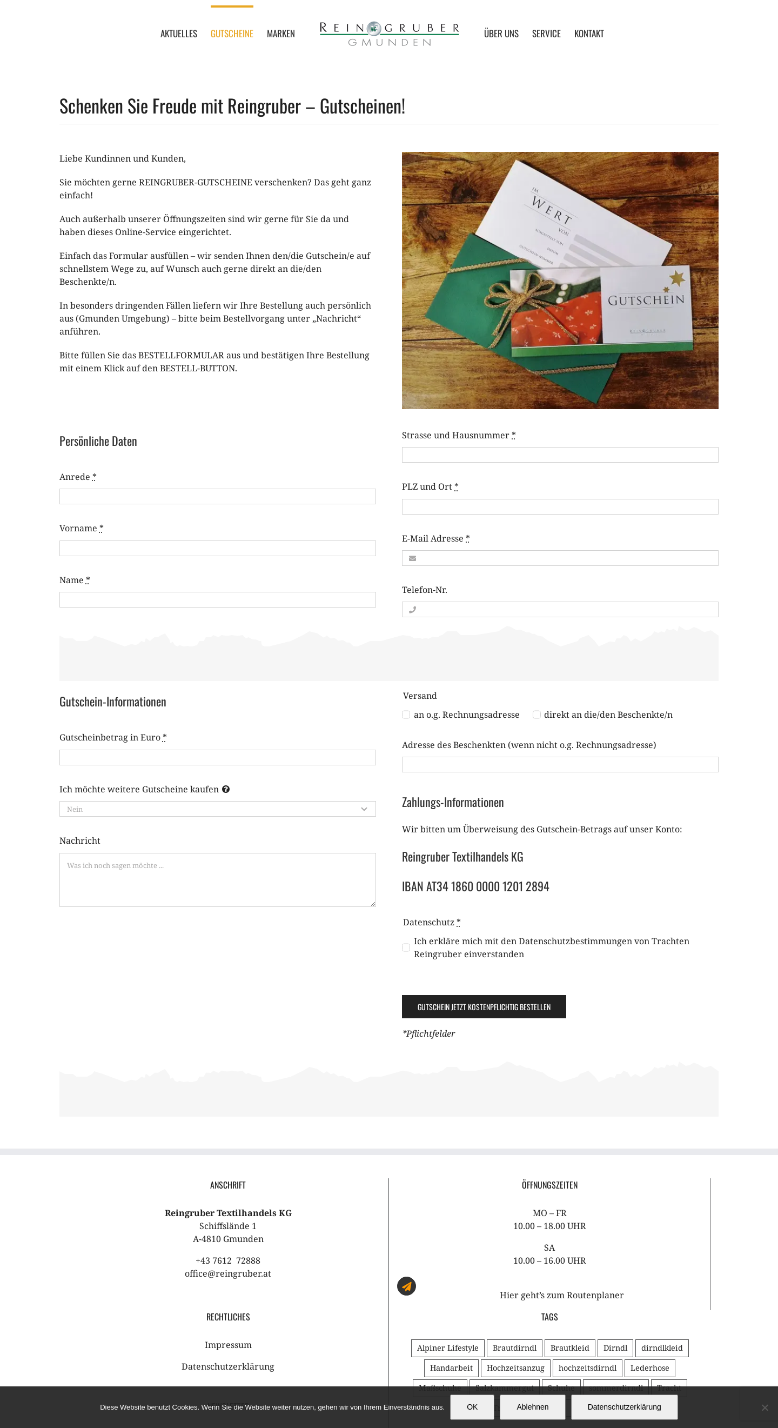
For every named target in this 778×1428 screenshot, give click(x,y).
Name (74, 580)
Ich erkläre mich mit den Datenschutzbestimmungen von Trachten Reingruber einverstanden (551, 947)
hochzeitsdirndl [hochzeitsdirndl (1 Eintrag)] (587, 1271)
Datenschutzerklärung (228, 1270)
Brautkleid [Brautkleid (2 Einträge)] (570, 1251)
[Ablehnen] (764, 1407)
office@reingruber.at (228, 1177)
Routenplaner (595, 1198)
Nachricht (79, 840)
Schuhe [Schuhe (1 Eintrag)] (561, 1291)
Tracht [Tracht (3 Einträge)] (669, 1291)
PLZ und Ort (430, 486)
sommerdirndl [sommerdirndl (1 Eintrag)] (616, 1291)
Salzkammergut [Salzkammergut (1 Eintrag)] (504, 1291)
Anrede (78, 477)
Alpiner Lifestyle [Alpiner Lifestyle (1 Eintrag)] (448, 1251)
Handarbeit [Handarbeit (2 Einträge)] (451, 1271)
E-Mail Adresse (436, 538)
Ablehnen (532, 1407)
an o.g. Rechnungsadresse (467, 714)
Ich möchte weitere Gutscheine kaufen (139, 789)
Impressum (228, 1248)
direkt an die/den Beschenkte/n (608, 714)
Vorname (81, 528)
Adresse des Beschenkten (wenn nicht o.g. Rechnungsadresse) (529, 745)
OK (472, 1407)
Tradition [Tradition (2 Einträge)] (589, 1311)
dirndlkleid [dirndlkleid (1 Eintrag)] (662, 1251)
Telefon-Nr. (424, 590)
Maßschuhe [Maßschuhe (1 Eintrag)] (440, 1291)
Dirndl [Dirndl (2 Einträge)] (615, 1251)
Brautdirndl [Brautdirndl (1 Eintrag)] (514, 1251)
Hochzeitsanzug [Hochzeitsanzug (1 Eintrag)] (516, 1271)
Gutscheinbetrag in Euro (113, 737)
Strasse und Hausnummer (459, 435)
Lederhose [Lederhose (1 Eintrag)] (650, 1271)
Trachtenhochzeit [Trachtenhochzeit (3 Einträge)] (525, 1311)
